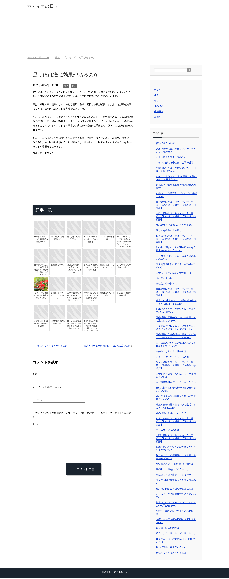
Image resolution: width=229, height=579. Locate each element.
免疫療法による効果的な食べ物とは (174, 464)
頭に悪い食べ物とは (166, 279)
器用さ (157, 117)
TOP (38, 58)
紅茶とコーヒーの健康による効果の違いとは (107, 346)
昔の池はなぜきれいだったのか (172, 414)
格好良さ (158, 112)
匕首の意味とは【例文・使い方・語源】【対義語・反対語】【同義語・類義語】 (176, 239)
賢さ (156, 101)
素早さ (157, 90)
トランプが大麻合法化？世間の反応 (174, 163)
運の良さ (158, 107)
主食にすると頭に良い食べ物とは (173, 273)
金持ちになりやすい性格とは (171, 352)
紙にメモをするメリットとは (52, 346)
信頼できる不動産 (165, 144)
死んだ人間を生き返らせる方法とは (174, 489)
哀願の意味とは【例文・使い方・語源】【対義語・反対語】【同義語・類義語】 (176, 439)
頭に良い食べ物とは (166, 284)
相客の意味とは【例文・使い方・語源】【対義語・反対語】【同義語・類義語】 (176, 422)
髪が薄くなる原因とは (167, 528)
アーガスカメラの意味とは (170, 431)
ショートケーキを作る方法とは (172, 357)
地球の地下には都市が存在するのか (174, 225)
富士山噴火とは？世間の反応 (171, 158)
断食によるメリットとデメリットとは (176, 534)
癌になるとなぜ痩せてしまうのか (173, 475)
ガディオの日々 (45, 6)
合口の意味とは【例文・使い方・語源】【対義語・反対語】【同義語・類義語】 (176, 217)
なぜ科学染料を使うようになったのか (176, 383)
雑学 (66, 86)
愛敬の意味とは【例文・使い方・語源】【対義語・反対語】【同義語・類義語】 (176, 205)
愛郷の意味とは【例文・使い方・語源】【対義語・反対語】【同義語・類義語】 (176, 292)
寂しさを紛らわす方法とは (170, 231)
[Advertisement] (114, 34)
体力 (74, 86)
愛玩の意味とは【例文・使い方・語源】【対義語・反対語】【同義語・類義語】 (176, 366)
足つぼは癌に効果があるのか (171, 548)
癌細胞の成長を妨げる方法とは (172, 470)
